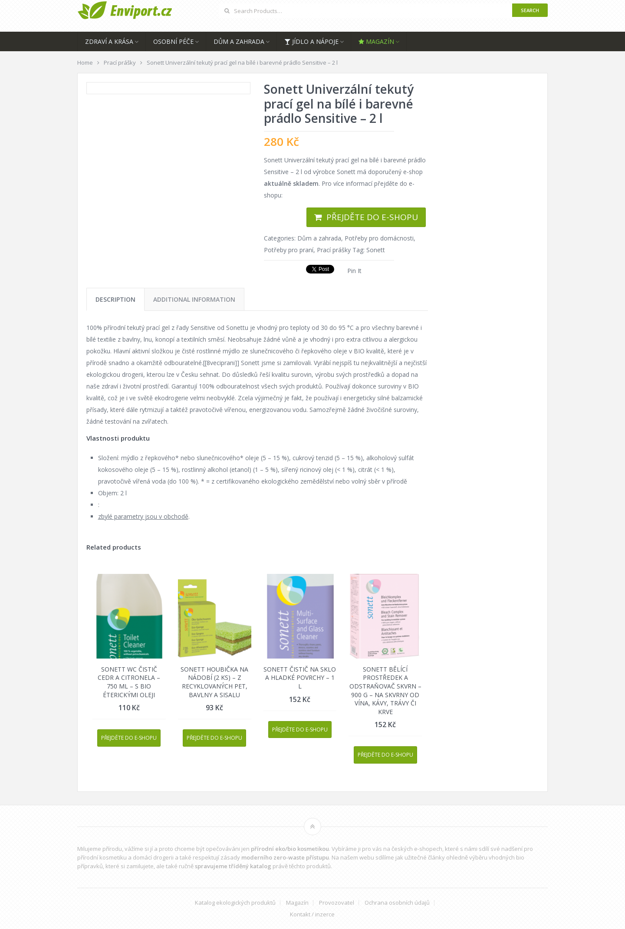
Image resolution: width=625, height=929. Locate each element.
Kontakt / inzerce (312, 914)
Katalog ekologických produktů (235, 903)
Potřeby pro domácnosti (379, 238)
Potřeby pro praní (288, 250)
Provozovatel (336, 903)
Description (115, 299)
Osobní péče (173, 41)
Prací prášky (334, 250)
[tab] (115, 299)
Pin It (354, 271)
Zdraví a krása (109, 41)
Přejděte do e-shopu (372, 217)
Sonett (375, 250)
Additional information (194, 299)
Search (530, 10)
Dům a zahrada (239, 41)
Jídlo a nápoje (311, 41)
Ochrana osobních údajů (397, 903)
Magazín (376, 41)
